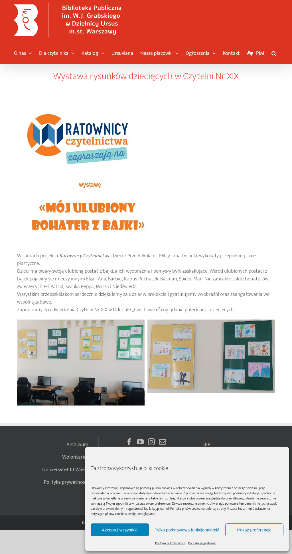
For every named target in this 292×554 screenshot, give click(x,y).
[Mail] (162, 441)
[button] (273, 52)
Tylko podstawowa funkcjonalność (187, 529)
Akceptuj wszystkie (120, 529)
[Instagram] (151, 441)
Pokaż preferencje (254, 529)
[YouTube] (140, 441)
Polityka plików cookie (185, 508)
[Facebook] (129, 441)
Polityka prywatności (202, 543)
